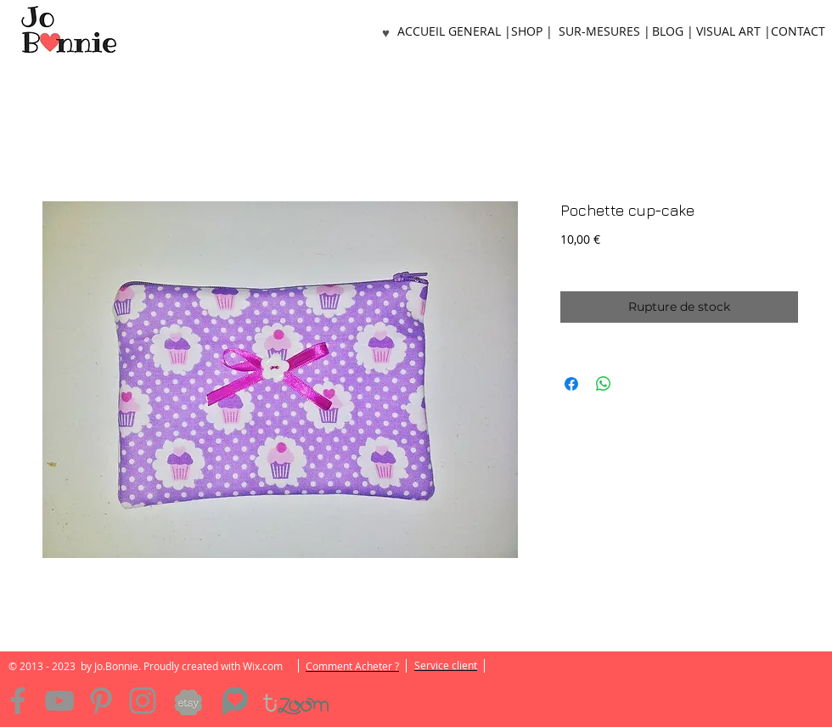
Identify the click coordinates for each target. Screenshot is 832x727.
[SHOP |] (531, 32)
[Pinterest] (101, 701)
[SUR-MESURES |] (604, 32)
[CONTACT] (798, 32)
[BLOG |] (672, 32)
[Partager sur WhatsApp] (603, 384)
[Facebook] (18, 701)
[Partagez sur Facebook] (571, 384)
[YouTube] (59, 701)
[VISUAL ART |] (733, 32)
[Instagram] (142, 701)
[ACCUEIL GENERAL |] (454, 32)
